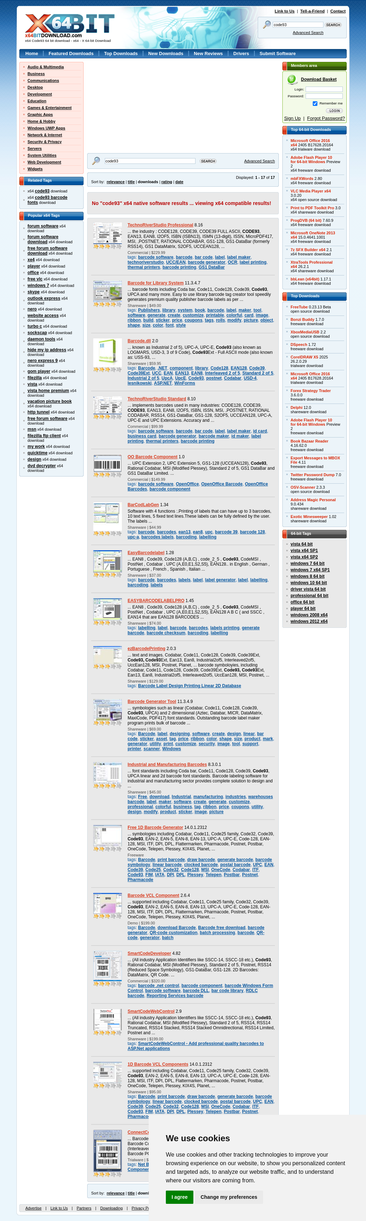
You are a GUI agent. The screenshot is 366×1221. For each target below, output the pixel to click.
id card (260, 431)
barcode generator (207, 262)
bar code (204, 257)
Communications (43, 80)
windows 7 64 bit (308, 563)
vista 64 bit (302, 544)
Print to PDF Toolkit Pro (312, 208)
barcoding (186, 536)
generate (156, 315)
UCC (156, 373)
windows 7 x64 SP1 (310, 569)
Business (36, 74)
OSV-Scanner (303, 487)
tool (257, 310)
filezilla (35, 377)
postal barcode (235, 864)
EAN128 (239, 368)
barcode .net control (158, 985)
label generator (220, 579)
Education (37, 101)
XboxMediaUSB (305, 332)
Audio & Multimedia (46, 67)
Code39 (256, 368)
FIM (149, 874)
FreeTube (299, 307)
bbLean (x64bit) (305, 279)
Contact (338, 11)
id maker (240, 436)
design (34, 459)
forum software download (43, 239)
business (182, 806)
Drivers (241, 53)
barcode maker (214, 436)
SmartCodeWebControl (151, 1011)
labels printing (224, 627)
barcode (184, 257)
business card (142, 436)
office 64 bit (302, 602)
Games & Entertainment (49, 108)
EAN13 (182, 373)
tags (209, 320)
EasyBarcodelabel (146, 552)
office (33, 272)
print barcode (171, 859)
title (131, 182)
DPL (180, 874)
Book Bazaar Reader (309, 441)
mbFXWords (302, 178)
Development (40, 94)
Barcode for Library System (156, 282)
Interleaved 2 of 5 (222, 373)
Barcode (146, 368)
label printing (253, 262)
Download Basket (319, 79)
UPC (257, 864)
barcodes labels (158, 536)
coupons (193, 320)
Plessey (195, 874)
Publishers (149, 310)
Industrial (181, 796)
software (136, 315)
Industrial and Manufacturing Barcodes (167, 764)
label (220, 257)
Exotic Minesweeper (309, 516)
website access (43, 315)
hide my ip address (47, 349)
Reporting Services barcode (175, 995)
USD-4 (250, 378)
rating (166, 182)
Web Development (44, 162)
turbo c (35, 326)
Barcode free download (221, 927)
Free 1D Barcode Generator (155, 827)
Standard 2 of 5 (257, 373)
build (148, 320)
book (200, 310)
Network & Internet (45, 135)
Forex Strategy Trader (311, 391)
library (168, 310)
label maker (239, 257)
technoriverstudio (146, 262)
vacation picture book (50, 401)
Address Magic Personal (313, 500)
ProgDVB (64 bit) (306, 220)
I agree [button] (180, 1197)
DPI (170, 874)
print (168, 743)
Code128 (219, 368)
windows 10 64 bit (309, 582)
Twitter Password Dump (313, 475)
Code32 (171, 869)
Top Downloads (121, 53)
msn (32, 429)
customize (193, 315)
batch (167, 937)
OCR (232, 262)
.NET (162, 368)
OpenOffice (187, 484)
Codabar (232, 378)
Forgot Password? (326, 118)
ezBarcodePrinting (146, 648)
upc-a (133, 536)
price (177, 320)
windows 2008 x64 (309, 614)
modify (234, 320)
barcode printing (179, 267)
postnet (214, 378)
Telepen (213, 874)
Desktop (35, 87)
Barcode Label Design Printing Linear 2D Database (189, 685)
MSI (205, 869)
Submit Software (277, 53)
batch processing (217, 932)
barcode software (155, 257)
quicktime (38, 452)
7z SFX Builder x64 (308, 250)
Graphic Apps (40, 114)
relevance (116, 182)
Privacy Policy (144, 1208)
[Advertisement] (132, 106)
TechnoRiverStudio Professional (160, 225)
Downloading (111, 1208)
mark (268, 738)
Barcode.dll (139, 340)
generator (137, 743)
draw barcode (201, 859)
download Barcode (177, 927)
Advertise (33, 1208)
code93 (42, 191)
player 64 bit (303, 608)
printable (215, 315)
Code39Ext (139, 373)
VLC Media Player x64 (311, 191)
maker (244, 310)
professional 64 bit (309, 595)
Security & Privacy (45, 142)
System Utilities (42, 155)
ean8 (198, 531)
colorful (234, 315)
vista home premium (48, 390)
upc (209, 531)
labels (184, 579)
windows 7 (38, 285)
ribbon (134, 320)
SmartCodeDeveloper (149, 953)
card (248, 315)
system (185, 310)
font (169, 325)
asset (161, 738)
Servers (35, 148)
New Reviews (208, 53)
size (146, 325)
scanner (152, 748)
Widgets (35, 169)
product (252, 738)
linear (249, 733)
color (158, 325)
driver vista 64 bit (308, 589)
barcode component (169, 489)
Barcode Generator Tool (152, 701)
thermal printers (144, 267)
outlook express (44, 298)
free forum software (48, 418)
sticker (163, 320)
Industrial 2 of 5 (143, 378)
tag (172, 738)
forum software (43, 226)
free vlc (35, 279)
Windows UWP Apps (46, 128)
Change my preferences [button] (229, 1197)
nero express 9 (43, 360)
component (181, 368)
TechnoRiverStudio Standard (157, 398)
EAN (168, 373)
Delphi (296, 407)
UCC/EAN (176, 262)
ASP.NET (163, 383)
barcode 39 (226, 531)
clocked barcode (201, 864)
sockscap (37, 332)
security (207, 743)
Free (142, 796)
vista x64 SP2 (304, 557)
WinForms (184, 383)
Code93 (196, 378)
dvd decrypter (42, 465)
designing (180, 733)
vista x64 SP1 (304, 550)
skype (34, 291)
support (250, 743)
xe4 (31, 259)
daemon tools (41, 339)
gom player (39, 371)
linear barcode (167, 864)
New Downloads (165, 53)
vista (32, 384)
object (266, 320)
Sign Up (292, 118)
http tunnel (39, 412)
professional (140, 806)
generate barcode (235, 859)
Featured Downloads (71, 53)
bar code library (228, 990)
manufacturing (208, 796)
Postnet (250, 874)
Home (31, 53)
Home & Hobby (41, 121)
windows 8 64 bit (308, 576)
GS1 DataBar (212, 267)
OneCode (220, 869)
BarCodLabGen (143, 504)
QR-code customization (174, 932)
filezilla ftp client (44, 435)
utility (155, 743)
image (262, 315)
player (34, 266)
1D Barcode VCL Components (158, 1064)
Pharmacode (140, 879)
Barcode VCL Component (153, 895)
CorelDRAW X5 (304, 357)
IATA (159, 874)
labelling (207, 536)
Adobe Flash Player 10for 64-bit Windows (311, 159)
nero (32, 309)
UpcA (167, 378)
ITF (255, 869)
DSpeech (299, 344)
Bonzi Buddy (302, 319)
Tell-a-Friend (312, 11)
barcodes (166, 531)
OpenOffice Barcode (222, 484)
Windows (171, 748)
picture (251, 320)
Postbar (232, 874)
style (181, 325)
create (174, 315)
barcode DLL (196, 990)
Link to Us (285, 11)
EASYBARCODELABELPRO (156, 600)
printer (134, 748)
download (159, 796)
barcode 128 (252, 531)
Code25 (153, 869)
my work (36, 446)
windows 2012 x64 (309, 621)
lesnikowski (140, 383)
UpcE (180, 378)
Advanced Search (308, 32)
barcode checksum (166, 632)
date (179, 182)
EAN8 (197, 373)
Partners (83, 1208)
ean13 (184, 531)
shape (134, 325)
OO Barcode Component (152, 456)
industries (236, 796)
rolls (220, 320)
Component (139, 1169)
